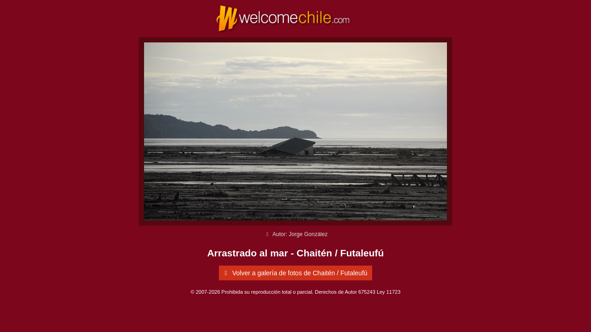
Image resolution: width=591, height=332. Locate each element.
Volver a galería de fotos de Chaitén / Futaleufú (294, 273)
